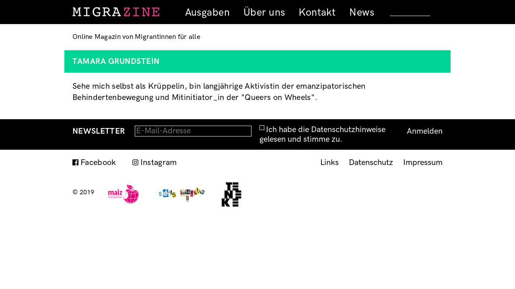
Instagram (158, 162)
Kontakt (317, 12)
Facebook (98, 162)
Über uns (264, 12)
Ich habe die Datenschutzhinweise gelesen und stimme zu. (322, 134)
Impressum (423, 162)
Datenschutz (371, 162)
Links (329, 162)
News (361, 12)
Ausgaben (207, 12)
